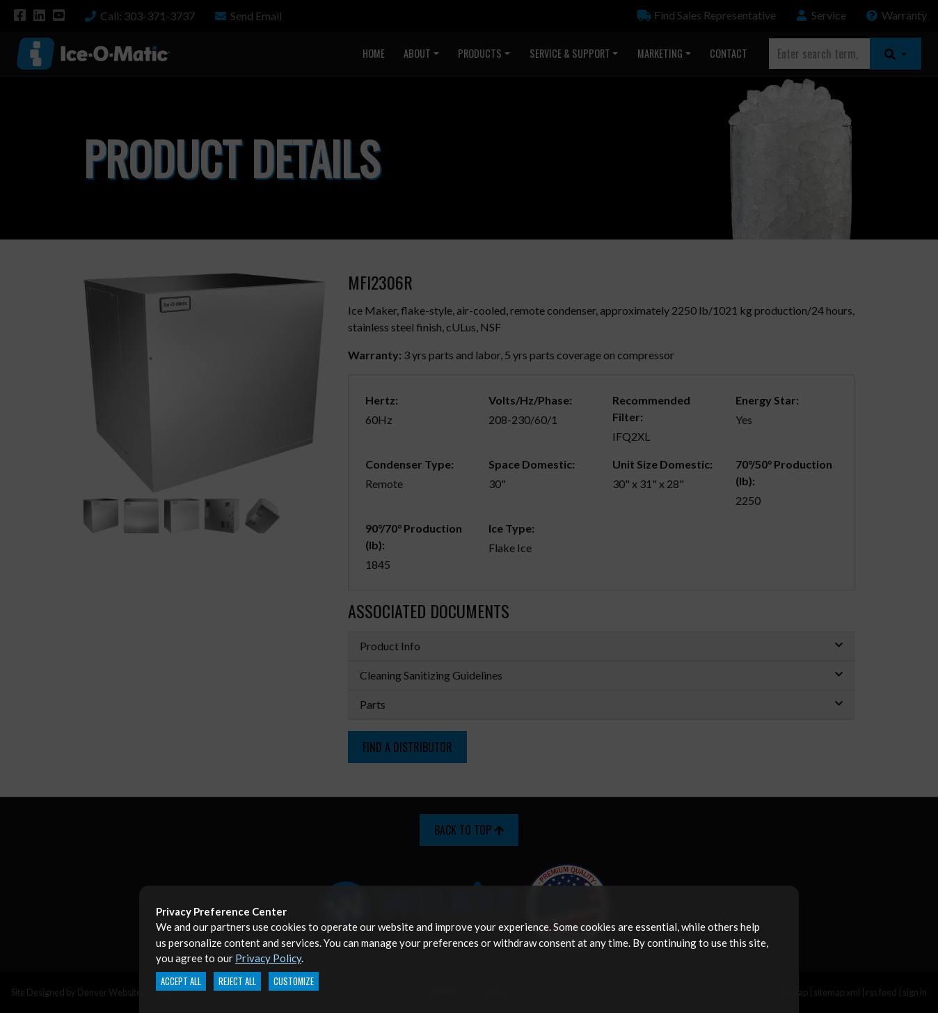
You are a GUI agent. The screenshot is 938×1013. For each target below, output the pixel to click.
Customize (293, 981)
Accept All (181, 981)
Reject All (237, 981)
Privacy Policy (268, 958)
